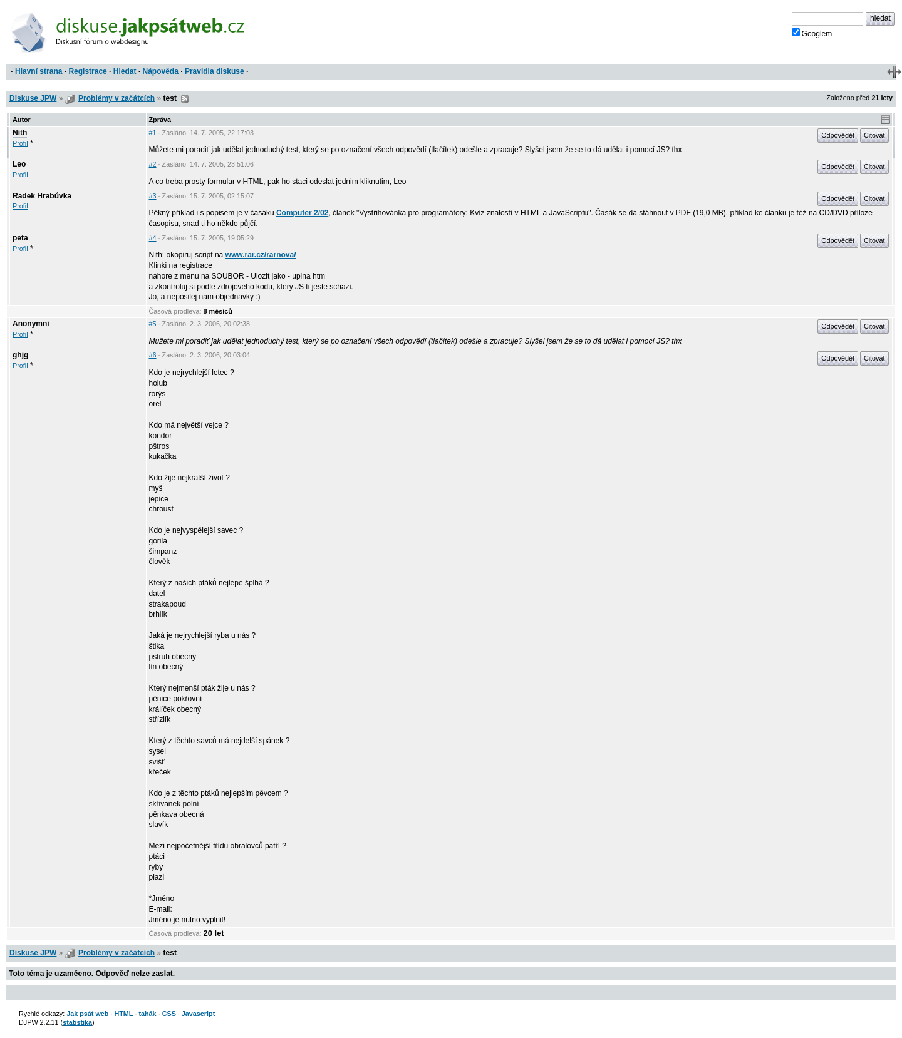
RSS (185, 99)
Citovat (874, 135)
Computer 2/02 (302, 212)
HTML (123, 1013)
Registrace (87, 71)
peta (20, 238)
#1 (153, 132)
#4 (153, 238)
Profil (20, 143)
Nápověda (161, 71)
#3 (153, 196)
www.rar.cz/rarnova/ (261, 254)
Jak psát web (87, 1013)
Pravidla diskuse (214, 71)
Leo (19, 164)
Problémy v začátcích (116, 98)
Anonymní (31, 323)
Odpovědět (837, 135)
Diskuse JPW (32, 98)
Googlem (812, 33)
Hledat (125, 71)
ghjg (20, 355)
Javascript (198, 1013)
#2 (153, 164)
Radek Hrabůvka (42, 196)
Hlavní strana (38, 71)
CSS (169, 1013)
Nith (20, 132)
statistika (77, 1022)
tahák (147, 1013)
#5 (153, 323)
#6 (153, 355)
